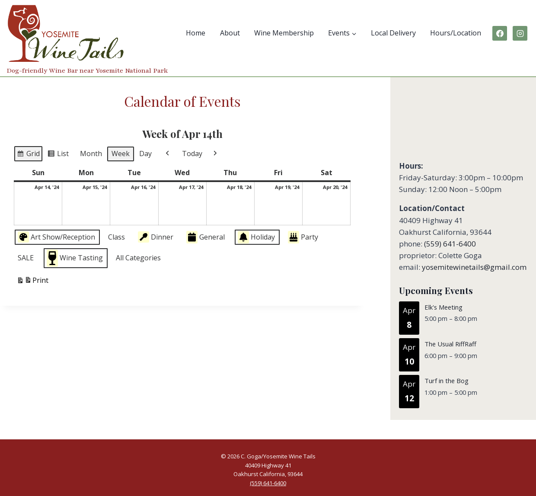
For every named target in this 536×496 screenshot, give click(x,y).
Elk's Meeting (443, 307)
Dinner (155, 237)
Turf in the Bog (446, 380)
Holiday (256, 237)
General (205, 237)
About (230, 33)
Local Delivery (393, 33)
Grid (28, 155)
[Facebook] (499, 33)
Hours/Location (455, 33)
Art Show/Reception (56, 237)
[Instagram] (520, 33)
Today (192, 153)
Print (32, 281)
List (58, 155)
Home (195, 33)
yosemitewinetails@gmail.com (474, 267)
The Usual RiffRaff (450, 343)
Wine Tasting (75, 257)
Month (91, 153)
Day (145, 153)
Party (303, 237)
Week (121, 153)
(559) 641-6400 (450, 244)
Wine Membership (284, 33)
